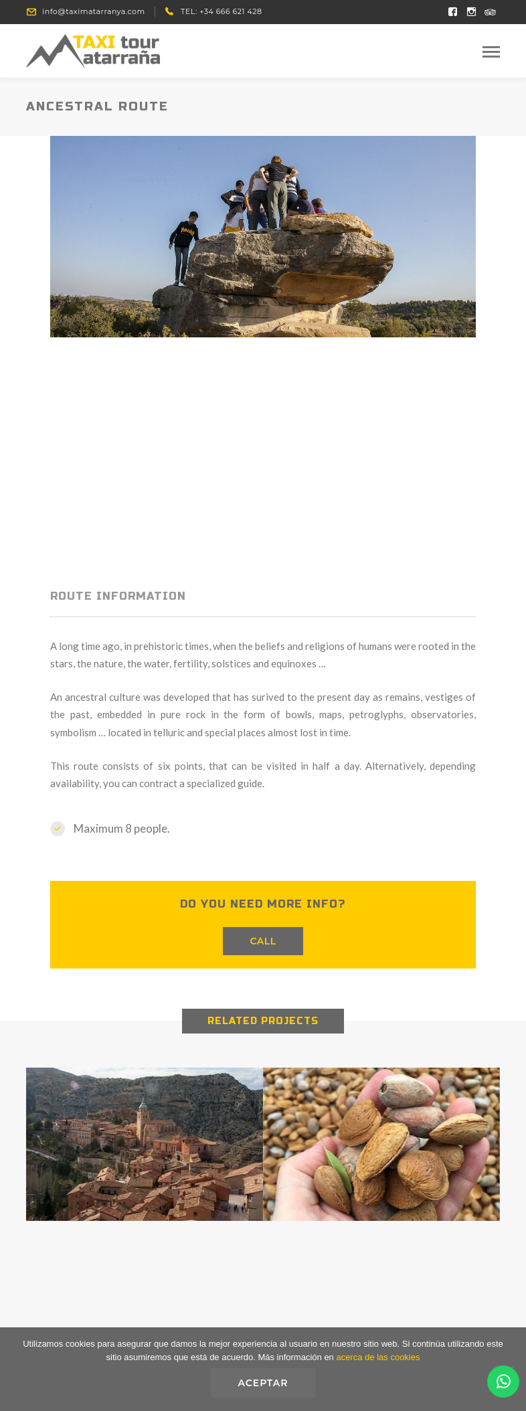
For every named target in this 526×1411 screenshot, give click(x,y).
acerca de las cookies (378, 1357)
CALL (263, 941)
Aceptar (263, 1383)
